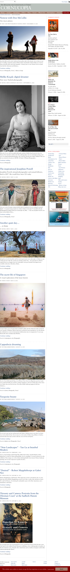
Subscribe (66, 12)
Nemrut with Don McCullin (13, 18)
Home (3, 12)
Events (45, 563)
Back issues (13, 565)
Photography (61, 174)
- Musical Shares (62, 157)
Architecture (51, 155)
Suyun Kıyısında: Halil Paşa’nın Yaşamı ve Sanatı (52, 134)
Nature (60, 164)
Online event (61, 171)
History (50, 174)
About (59, 12)
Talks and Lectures (62, 180)
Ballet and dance (62, 162)
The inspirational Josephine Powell (16, 169)
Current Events (53, 17)
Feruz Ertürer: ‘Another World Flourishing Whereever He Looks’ (51, 108)
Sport (59, 178)
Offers (24, 12)
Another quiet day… (9, 223)
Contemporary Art (52, 159)
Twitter (1, 565)
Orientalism (61, 173)
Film (49, 167)
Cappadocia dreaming (10, 344)
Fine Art (50, 169)
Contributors (58, 565)
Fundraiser (50, 171)
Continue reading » (5, 68)
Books (49, 157)
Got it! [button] (61, 569)
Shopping (60, 176)
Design (49, 164)
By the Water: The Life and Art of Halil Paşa (53, 128)
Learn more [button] (51, 569)
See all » (51, 144)
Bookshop (17, 12)
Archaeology (51, 153)
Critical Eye (51, 160)
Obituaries (60, 169)
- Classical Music (62, 153)
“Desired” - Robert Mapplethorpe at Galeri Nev (20, 471)
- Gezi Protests (61, 167)
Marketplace (51, 12)
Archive (9, 12)
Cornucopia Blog (5, 14)
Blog (29, 12)
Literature (50, 180)
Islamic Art (50, 176)
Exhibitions (50, 166)
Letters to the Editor (53, 178)
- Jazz (59, 155)
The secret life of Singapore (12, 274)
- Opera (60, 159)
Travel (34, 12)
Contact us (57, 563)
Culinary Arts (51, 162)
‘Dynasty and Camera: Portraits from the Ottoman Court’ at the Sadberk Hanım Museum (19, 496)
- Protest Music (61, 160)
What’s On (41, 12)
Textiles (60, 181)
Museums (50, 183)
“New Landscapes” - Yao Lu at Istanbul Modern (19, 448)
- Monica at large (62, 185)
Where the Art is (62, 187)
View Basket (65, 1)
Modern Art (51, 181)
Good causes (51, 173)
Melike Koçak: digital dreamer (14, 76)
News (59, 166)
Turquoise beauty (8, 396)
